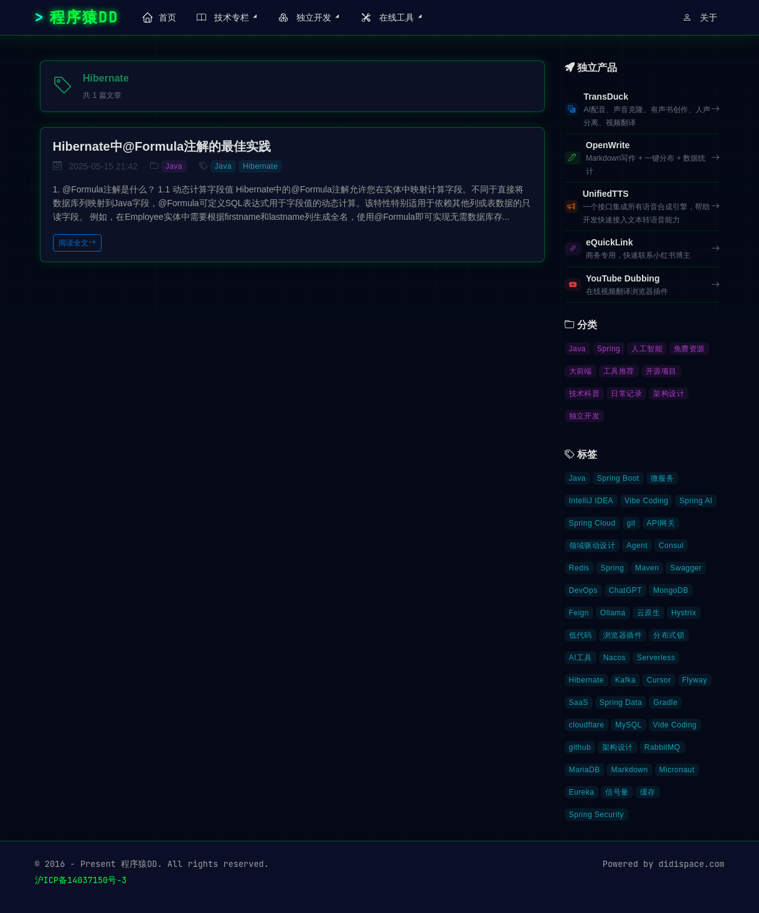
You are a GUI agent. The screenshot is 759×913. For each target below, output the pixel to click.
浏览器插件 (622, 635)
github (580, 747)
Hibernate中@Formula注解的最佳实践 (162, 146)
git (631, 523)
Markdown (629, 769)
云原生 (648, 612)
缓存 (648, 792)
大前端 (580, 371)
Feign (579, 612)
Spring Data (621, 702)
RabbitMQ (662, 747)
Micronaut (677, 769)
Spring (609, 348)
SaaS (578, 702)
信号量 (616, 792)
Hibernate (260, 166)
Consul (671, 545)
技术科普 (584, 393)
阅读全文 (77, 243)
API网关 (661, 523)
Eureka (582, 792)
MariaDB (584, 769)
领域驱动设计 (592, 545)
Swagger (686, 568)
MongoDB (671, 590)
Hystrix (683, 612)
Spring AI (695, 500)
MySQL (628, 725)
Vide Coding (675, 725)
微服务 (662, 478)
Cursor (659, 680)
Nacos (614, 657)
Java (174, 166)
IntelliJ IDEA (591, 500)
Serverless (656, 657)
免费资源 (689, 348)
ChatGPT (625, 590)
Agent (637, 545)
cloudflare (587, 725)
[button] (225, 17)
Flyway (694, 680)
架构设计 (668, 393)
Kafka (625, 680)
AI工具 (580, 657)
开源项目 (661, 371)
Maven (647, 568)
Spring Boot (618, 478)
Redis (579, 568)
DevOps (583, 590)
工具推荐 (618, 371)
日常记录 (626, 393)
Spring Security (597, 814)
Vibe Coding (646, 500)
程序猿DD (84, 17)
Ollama (613, 612)
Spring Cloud (592, 523)
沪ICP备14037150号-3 (81, 880)
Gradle (665, 702)
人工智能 (646, 348)
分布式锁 (668, 635)
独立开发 (584, 416)
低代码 (580, 635)
